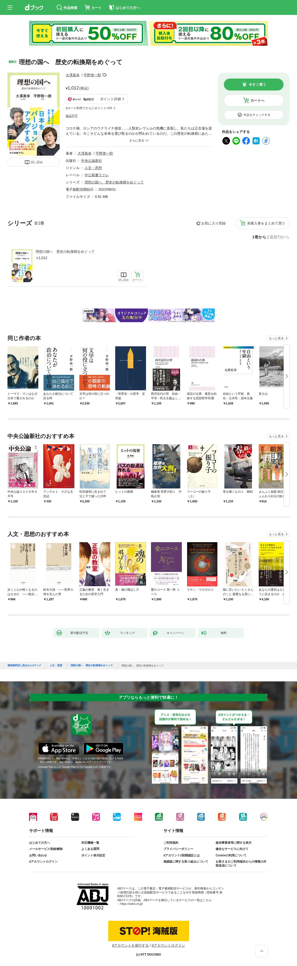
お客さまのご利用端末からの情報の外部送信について (241, 863)
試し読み (37, 162)
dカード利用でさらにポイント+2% (89, 108)
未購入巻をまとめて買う (266, 223)
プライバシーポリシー (178, 849)
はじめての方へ (39, 842)
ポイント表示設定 (93, 855)
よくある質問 (90, 849)
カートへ (257, 100)
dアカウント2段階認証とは (181, 855)
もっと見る (276, 338)
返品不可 (72, 116)
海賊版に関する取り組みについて (185, 861)
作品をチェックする (257, 115)
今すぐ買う (257, 85)
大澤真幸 (73, 75)
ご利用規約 (170, 842)
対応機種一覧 (90, 842)
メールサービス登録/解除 (46, 849)
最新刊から (280, 237)
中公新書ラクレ (97, 175)
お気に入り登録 (213, 223)
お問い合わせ (38, 855)
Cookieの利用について (231, 855)
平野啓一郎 (92, 75)
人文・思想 (93, 168)
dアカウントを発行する (130, 945)
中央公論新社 (91, 161)
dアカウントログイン (43, 861)
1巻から (259, 237)
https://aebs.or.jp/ (131, 904)
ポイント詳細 (110, 99)
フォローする (104, 75)
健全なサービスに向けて (232, 849)
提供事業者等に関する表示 (233, 842)
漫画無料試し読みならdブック (24, 665)
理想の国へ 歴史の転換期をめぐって (65, 252)
